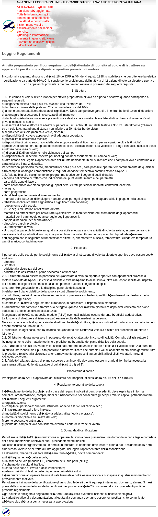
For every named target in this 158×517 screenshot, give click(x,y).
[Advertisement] (106, 26)
